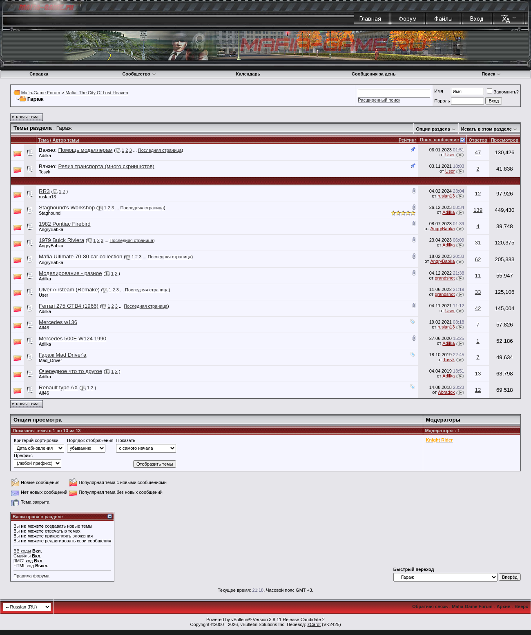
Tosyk (44, 171)
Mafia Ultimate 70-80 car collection (80, 256)
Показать (125, 440)
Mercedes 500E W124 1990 (72, 338)
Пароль (442, 100)
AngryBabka (51, 229)
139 (477, 210)
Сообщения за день (373, 73)
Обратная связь (430, 606)
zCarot (314, 624)
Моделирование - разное (70, 273)
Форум (408, 19)
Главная (370, 19)
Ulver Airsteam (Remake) (69, 289)
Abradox (446, 392)
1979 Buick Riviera (61, 240)
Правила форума (31, 575)
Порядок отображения (90, 440)
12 (478, 194)
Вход (477, 19)
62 (478, 259)
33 (478, 292)
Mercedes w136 (58, 322)
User (450, 154)
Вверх (521, 606)
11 (478, 276)
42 (478, 308)
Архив (504, 606)
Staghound (49, 213)
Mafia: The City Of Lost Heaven (96, 92)
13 (478, 374)
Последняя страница (160, 150)
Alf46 (44, 327)
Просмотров (504, 140)
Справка (38, 73)
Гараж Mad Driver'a (62, 355)
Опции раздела (433, 129)
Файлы (443, 19)
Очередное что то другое (70, 371)
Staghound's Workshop (67, 207)
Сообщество (139, 73)
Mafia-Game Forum (40, 92)
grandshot (445, 277)
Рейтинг (407, 140)
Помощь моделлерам (85, 150)
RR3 (44, 191)
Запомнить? (503, 91)
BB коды (22, 550)
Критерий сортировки (36, 440)
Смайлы (22, 555)
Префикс (23, 455)
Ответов (478, 140)
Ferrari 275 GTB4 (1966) (68, 306)
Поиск (491, 73)
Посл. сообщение (439, 139)
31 (478, 243)
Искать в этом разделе (486, 129)
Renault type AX (58, 387)
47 (478, 152)
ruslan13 (47, 196)
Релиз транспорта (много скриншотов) (106, 166)
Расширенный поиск (379, 100)
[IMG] (19, 560)
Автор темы (65, 140)
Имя (438, 91)
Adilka (45, 155)
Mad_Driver (50, 360)
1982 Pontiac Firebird (65, 224)
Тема (43, 140)
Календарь (248, 73)
